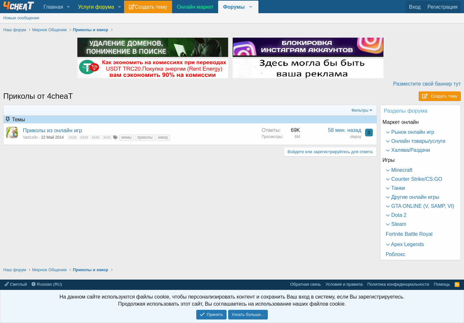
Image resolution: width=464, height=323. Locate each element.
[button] (68, 7)
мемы (126, 137)
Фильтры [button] (359, 110)
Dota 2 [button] (398, 215)
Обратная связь (305, 284)
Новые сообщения (21, 17)
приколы (144, 137)
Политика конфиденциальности (398, 284)
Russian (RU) (47, 284)
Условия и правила (343, 284)
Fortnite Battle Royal (409, 234)
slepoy (355, 136)
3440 (95, 137)
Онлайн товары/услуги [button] (417, 141)
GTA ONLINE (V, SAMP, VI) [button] (422, 206)
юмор (163, 137)
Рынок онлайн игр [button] (412, 132)
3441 (107, 137)
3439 (84, 137)
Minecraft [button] (401, 170)
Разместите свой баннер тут (427, 84)
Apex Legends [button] (407, 244)
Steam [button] (398, 224)
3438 (72, 137)
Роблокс (395, 254)
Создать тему (151, 7)
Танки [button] (397, 188)
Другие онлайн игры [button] (414, 197)
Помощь (442, 284)
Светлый (16, 284)
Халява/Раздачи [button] (410, 150)
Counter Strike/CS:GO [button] (416, 179)
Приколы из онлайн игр (52, 130)
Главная (53, 7)
